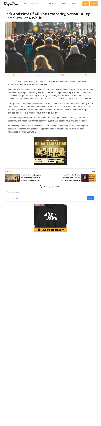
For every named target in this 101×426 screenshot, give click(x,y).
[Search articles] (73, 3)
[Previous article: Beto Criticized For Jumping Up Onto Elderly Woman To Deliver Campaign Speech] (27, 194)
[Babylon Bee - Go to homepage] (11, 3)
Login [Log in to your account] (94, 3)
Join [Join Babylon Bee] (85, 3)
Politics (8, 44)
